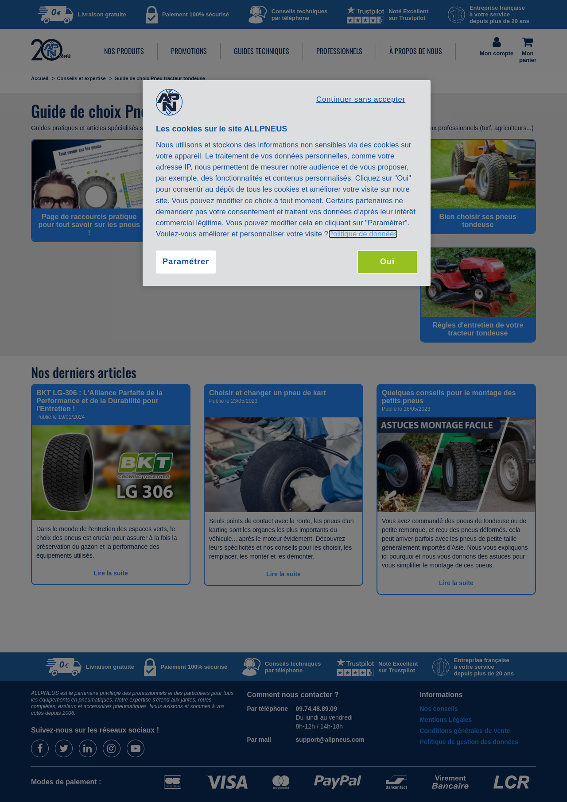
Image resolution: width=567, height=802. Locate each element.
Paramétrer (186, 261)
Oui (387, 261)
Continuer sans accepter (360, 99)
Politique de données (363, 234)
